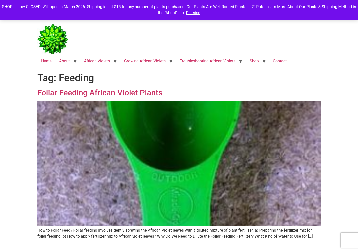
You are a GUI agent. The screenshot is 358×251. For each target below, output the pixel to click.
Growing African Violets (145, 61)
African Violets (97, 61)
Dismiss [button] (193, 12)
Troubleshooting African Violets (207, 61)
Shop (254, 61)
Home (46, 61)
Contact (280, 61)
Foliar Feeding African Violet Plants (99, 92)
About (64, 61)
